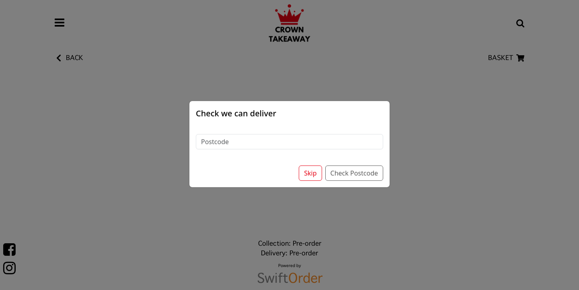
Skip (310, 166)
